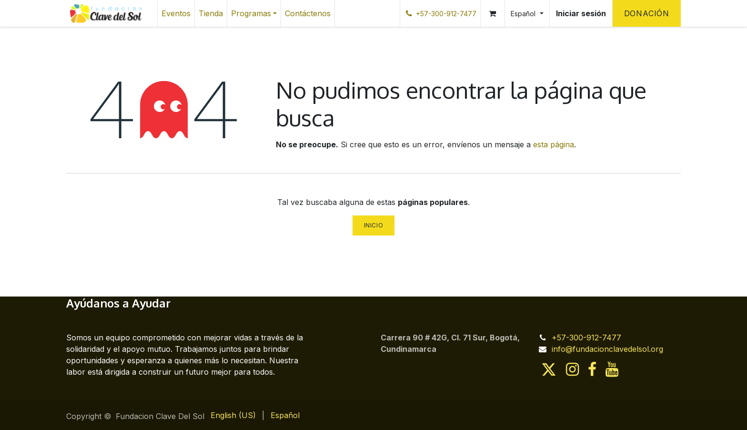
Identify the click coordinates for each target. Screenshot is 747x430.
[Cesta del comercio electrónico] (493, 13)
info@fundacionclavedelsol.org (607, 349)
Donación (646, 13)
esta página (553, 144)
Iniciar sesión (581, 13)
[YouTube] (612, 369)
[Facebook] (592, 369)
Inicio (374, 225)
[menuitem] (176, 13)
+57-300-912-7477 (586, 337)
